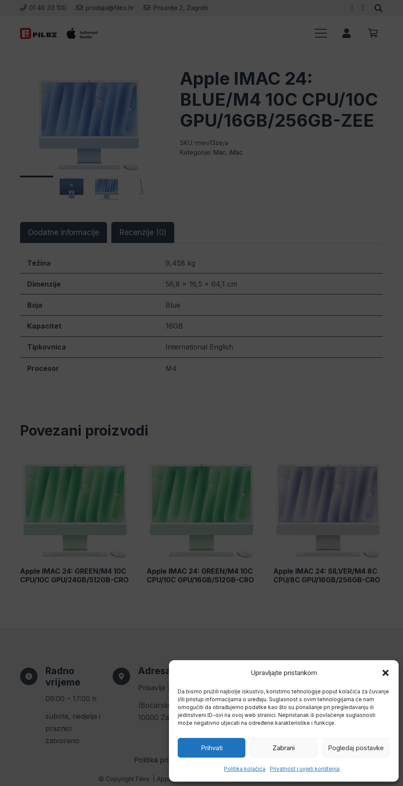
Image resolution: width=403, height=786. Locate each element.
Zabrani (283, 748)
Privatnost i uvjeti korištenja (305, 768)
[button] (385, 672)
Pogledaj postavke (356, 748)
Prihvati (212, 748)
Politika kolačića (244, 768)
